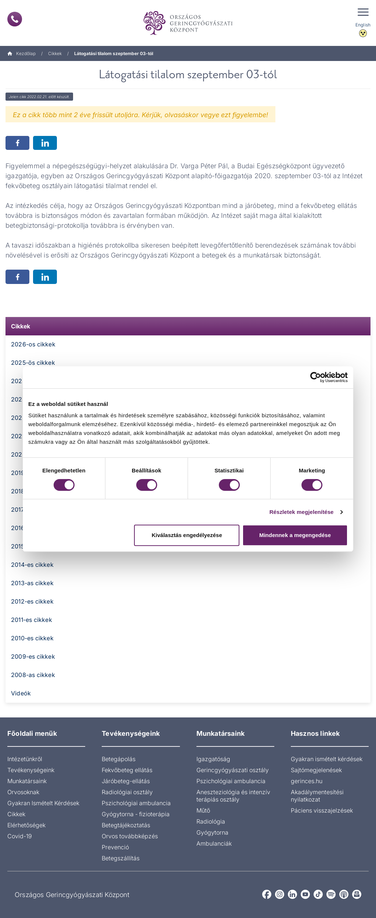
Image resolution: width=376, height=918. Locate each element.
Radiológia (210, 821)
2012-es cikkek (32, 601)
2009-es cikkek (33, 656)
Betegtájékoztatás (126, 825)
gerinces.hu (306, 781)
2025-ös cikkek (33, 362)
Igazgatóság (213, 759)
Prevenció (115, 847)
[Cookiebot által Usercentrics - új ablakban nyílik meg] (315, 377)
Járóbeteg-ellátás (126, 781)
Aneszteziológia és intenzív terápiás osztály (233, 795)
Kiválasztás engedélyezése (187, 535)
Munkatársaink (27, 781)
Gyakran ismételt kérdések (326, 759)
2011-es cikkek (31, 619)
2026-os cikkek (33, 344)
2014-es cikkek (32, 564)
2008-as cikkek (33, 674)
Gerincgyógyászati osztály (232, 770)
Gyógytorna (212, 832)
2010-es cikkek (32, 638)
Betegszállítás (121, 858)
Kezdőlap (21, 53)
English (362, 25)
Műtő (203, 810)
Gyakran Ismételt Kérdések (43, 803)
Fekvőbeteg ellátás (127, 770)
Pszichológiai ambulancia (136, 803)
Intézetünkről (24, 759)
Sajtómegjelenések (316, 770)
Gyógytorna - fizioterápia (136, 814)
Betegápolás (118, 759)
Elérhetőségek (26, 825)
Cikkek (55, 53)
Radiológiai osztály (127, 792)
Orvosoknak (23, 792)
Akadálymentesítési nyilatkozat (317, 795)
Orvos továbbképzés (130, 836)
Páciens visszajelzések (322, 810)
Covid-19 (19, 836)
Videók (21, 693)
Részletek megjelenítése (302, 512)
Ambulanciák (214, 843)
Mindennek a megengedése (295, 535)
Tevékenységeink (30, 770)
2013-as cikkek (32, 583)
